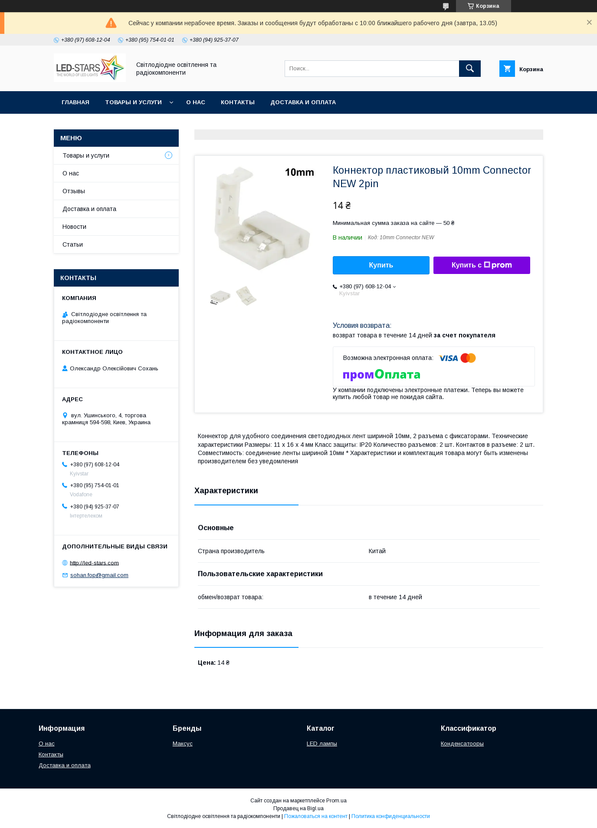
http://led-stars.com (94, 562)
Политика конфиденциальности (390, 816)
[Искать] (470, 68)
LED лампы (322, 743)
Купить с (482, 265)
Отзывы (73, 191)
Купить (381, 265)
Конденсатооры (462, 743)
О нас (195, 102)
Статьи (72, 244)
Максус (183, 743)
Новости (74, 226)
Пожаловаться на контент (316, 816)
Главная (75, 102)
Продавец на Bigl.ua (298, 808)
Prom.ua (336, 801)
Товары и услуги (133, 102)
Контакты (238, 102)
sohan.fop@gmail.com (99, 575)
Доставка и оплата (303, 102)
